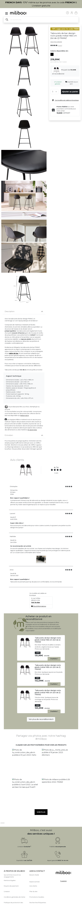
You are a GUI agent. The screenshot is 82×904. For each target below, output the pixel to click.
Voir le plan (35, 602)
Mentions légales (9, 880)
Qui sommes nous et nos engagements (12, 876)
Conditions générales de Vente (14, 897)
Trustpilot (63, 881)
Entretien (9, 435)
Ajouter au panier (70, 92)
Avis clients (33, 886)
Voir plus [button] (41, 812)
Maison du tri (24, 415)
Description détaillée (56, 41)
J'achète (54, 659)
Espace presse (34, 882)
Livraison (7, 891)
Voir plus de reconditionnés (41, 719)
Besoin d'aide (34, 875)
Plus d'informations (38, 606)
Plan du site (33, 891)
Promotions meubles (36, 897)
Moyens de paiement (11, 886)
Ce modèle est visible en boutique (65, 100)
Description (9, 311)
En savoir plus (32, 430)
